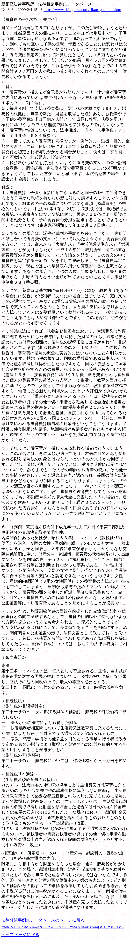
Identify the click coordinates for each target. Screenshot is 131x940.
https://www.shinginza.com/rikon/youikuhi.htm (82, 9)
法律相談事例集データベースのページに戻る (43, 920)
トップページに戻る (20, 934)
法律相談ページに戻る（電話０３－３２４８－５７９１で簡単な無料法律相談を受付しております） (62, 927)
